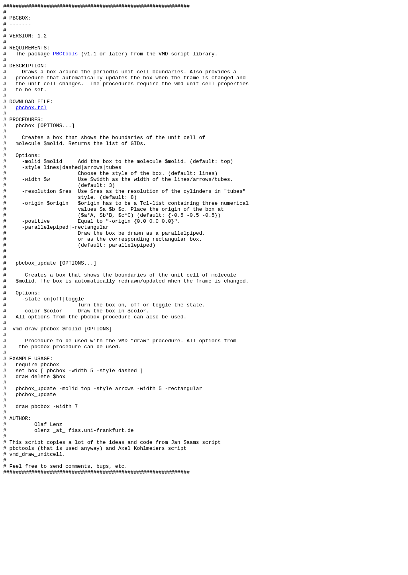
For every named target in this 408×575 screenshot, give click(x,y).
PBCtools (65, 64)
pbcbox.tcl (31, 128)
